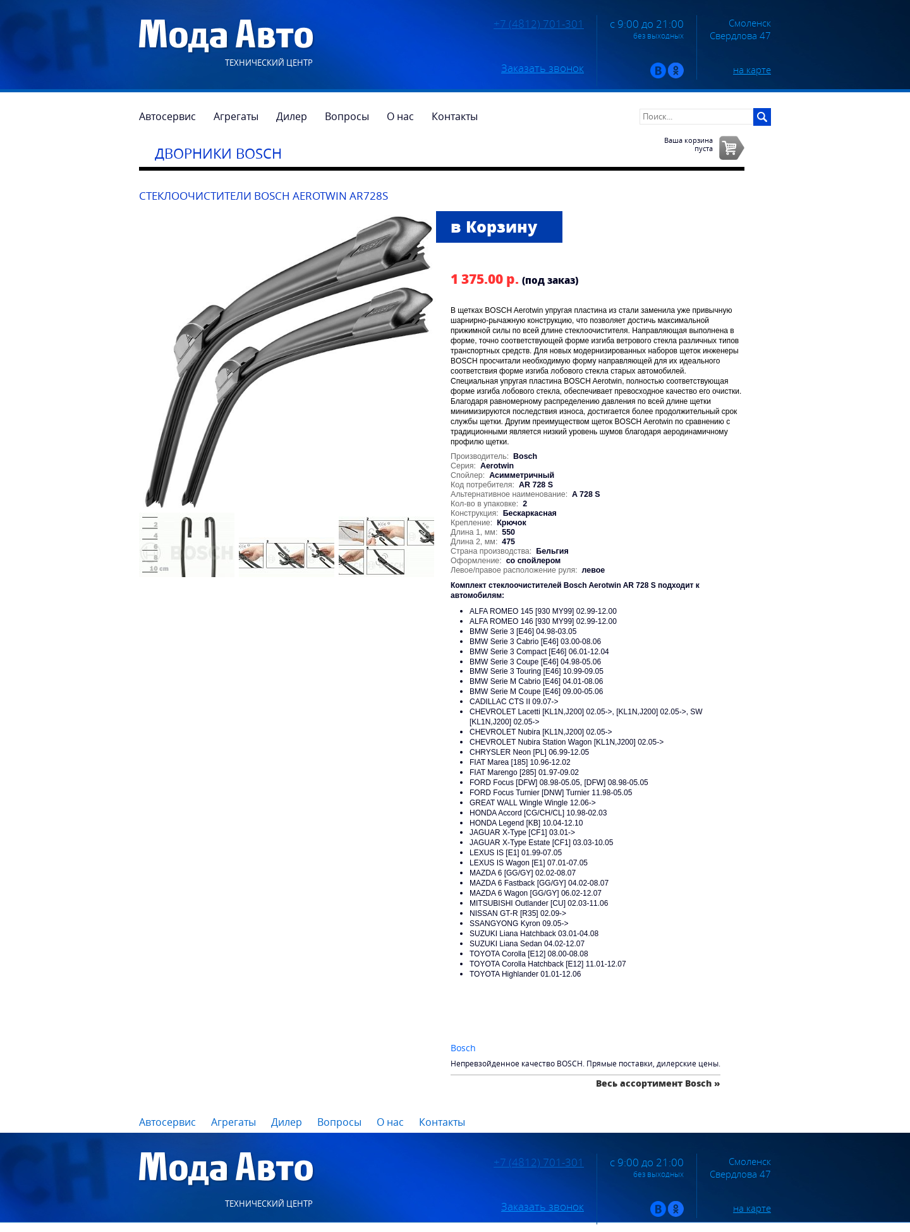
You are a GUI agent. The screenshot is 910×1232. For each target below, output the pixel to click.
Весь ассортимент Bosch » (658, 1083)
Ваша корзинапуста (688, 144)
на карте (752, 69)
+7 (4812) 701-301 (539, 24)
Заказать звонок (542, 68)
